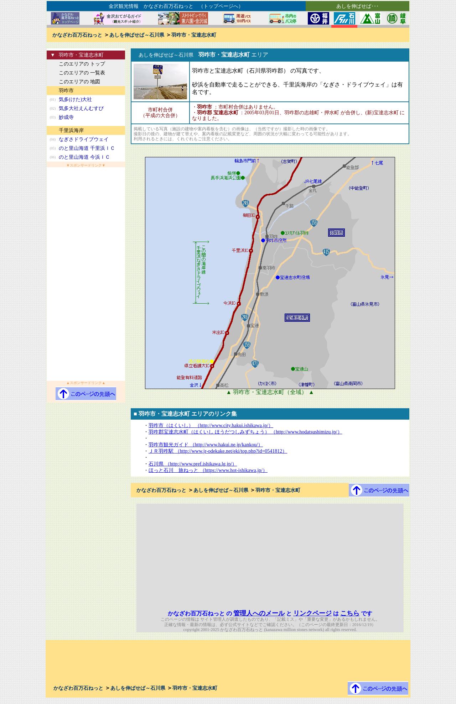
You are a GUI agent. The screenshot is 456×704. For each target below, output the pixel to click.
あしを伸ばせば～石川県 (136, 35)
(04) (53, 139)
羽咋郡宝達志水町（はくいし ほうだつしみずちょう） (245, 432)
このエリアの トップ (82, 64)
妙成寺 (66, 117)
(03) (53, 117)
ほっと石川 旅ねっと (208, 470)
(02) (53, 108)
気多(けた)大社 (75, 99)
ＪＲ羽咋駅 (218, 451)
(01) (53, 99)
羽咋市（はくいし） (211, 425)
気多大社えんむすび (81, 108)
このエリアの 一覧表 (82, 72)
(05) (53, 148)
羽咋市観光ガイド (206, 444)
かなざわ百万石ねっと (77, 35)
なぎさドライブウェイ (84, 139)
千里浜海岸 (71, 130)
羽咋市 (66, 90)
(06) (53, 157)
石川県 (193, 464)
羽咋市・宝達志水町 (193, 35)
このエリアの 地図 (79, 81)
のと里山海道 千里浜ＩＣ (87, 148)
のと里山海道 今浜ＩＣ (84, 157)
